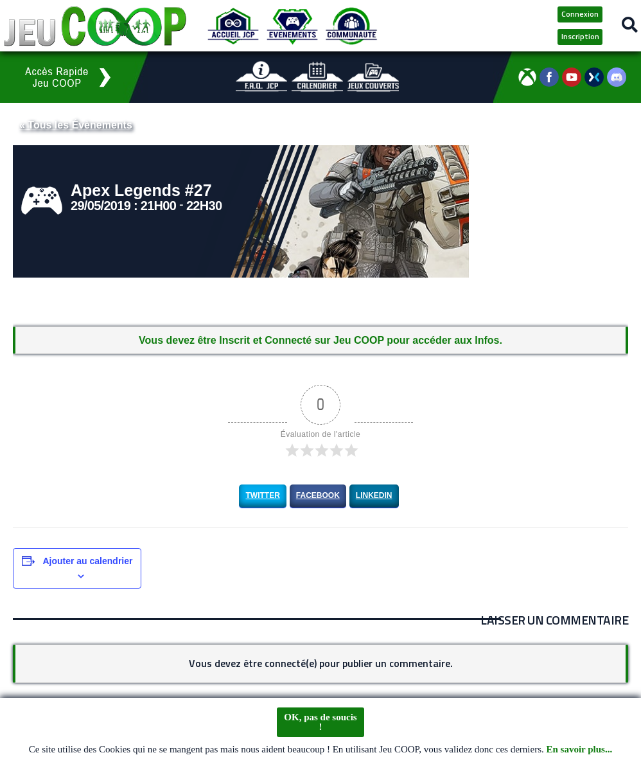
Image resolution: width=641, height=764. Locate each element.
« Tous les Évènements (75, 125)
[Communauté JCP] (351, 25)
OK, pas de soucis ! (320, 725)
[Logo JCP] (95, 25)
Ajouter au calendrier (87, 561)
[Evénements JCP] (292, 25)
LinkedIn (374, 495)
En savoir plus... (580, 752)
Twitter (262, 495)
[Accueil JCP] (233, 25)
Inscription (580, 36)
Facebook (318, 495)
